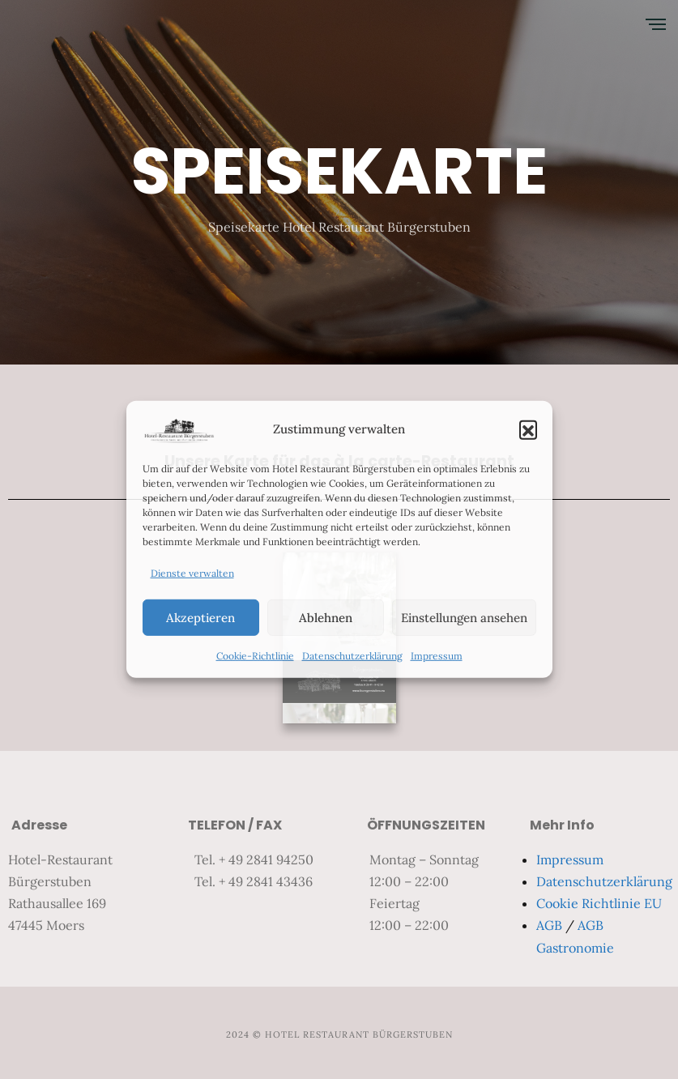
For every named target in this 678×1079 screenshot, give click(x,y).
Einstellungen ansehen (464, 617)
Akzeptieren (200, 617)
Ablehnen (325, 617)
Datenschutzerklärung (352, 656)
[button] (528, 429)
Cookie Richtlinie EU (599, 903)
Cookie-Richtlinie (255, 656)
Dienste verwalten (192, 573)
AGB (549, 925)
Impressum (437, 656)
